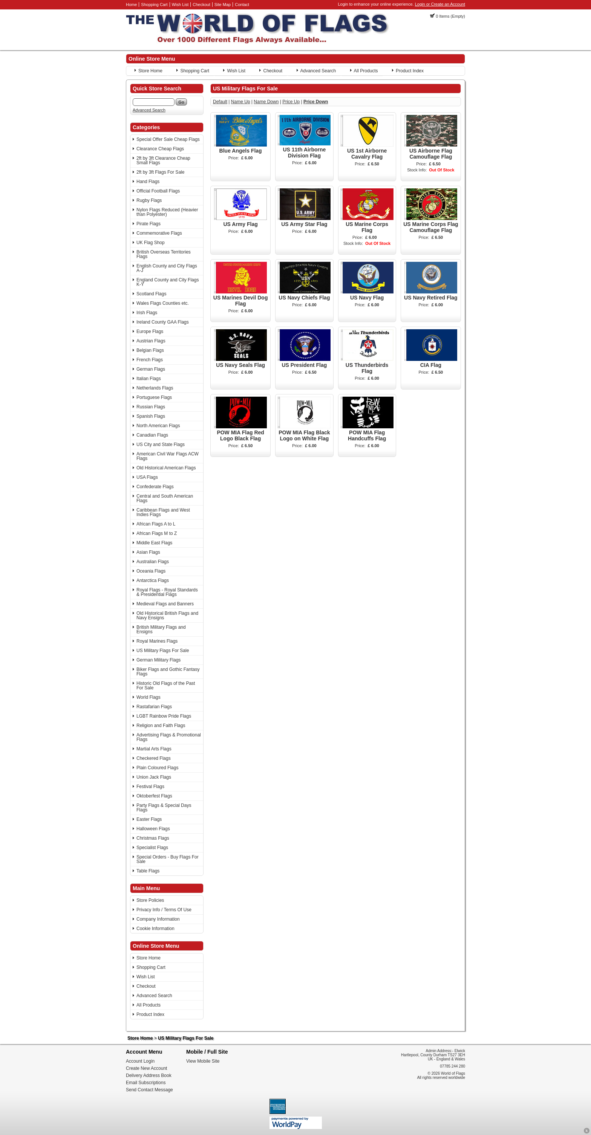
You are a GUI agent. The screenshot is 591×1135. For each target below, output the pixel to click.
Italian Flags (148, 378)
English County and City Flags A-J (166, 268)
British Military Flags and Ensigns (161, 629)
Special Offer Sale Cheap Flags (168, 139)
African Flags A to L (155, 524)
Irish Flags (146, 312)
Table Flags (147, 871)
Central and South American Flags (164, 498)
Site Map (222, 4)
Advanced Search (318, 70)
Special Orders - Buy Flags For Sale (167, 859)
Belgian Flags (150, 350)
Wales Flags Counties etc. (162, 303)
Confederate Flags (155, 486)
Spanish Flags (150, 416)
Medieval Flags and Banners (165, 603)
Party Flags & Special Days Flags (163, 808)
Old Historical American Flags (166, 467)
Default (220, 101)
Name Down (266, 101)
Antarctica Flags (152, 580)
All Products (366, 70)
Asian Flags (148, 552)
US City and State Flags (160, 444)
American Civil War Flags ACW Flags (167, 456)
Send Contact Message (149, 1089)
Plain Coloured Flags (157, 767)
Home (131, 4)
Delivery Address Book (148, 1075)
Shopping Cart (154, 4)
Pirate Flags (148, 223)
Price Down (315, 101)
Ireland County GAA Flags (162, 322)
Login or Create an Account (440, 4)
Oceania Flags (150, 571)
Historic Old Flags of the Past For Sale (165, 685)
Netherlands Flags (154, 388)
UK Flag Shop (150, 242)
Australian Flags (152, 561)
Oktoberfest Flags (154, 796)
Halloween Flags (153, 828)
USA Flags (147, 477)
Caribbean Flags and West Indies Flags (163, 512)
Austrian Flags (150, 341)
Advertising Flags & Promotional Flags (168, 737)
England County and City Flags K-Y (167, 282)
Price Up (291, 101)
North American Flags (158, 425)
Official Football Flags (158, 191)
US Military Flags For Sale (162, 650)
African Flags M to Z (156, 533)
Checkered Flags (153, 758)
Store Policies (150, 900)
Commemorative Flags (159, 233)
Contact (242, 4)
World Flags (148, 697)
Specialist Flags (152, 847)
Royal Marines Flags (157, 641)
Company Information (158, 919)
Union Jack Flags (153, 777)
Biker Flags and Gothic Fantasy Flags (167, 672)
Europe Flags (149, 331)
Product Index (410, 70)
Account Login (140, 1061)
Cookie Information (155, 928)
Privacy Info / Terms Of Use (163, 909)
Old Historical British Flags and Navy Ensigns (167, 615)
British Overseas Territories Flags (163, 254)
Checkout (201, 4)
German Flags (150, 369)
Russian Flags (150, 406)
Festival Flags (150, 786)
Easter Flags (149, 819)
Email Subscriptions (145, 1082)
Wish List (180, 4)
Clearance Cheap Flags (160, 148)
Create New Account (146, 1068)
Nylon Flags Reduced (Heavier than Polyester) (167, 212)
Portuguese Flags (154, 397)
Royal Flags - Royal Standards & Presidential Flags (167, 592)
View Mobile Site (203, 1061)
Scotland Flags (151, 293)
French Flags (149, 359)
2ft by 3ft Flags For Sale (160, 172)
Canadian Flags (152, 435)
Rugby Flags (149, 200)
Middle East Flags (154, 542)
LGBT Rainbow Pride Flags (163, 716)
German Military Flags (158, 660)
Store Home (150, 70)
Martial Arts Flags (153, 749)
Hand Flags (147, 181)
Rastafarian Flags (154, 706)
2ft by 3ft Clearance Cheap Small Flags (163, 160)
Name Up (240, 101)
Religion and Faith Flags (160, 725)
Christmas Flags (152, 838)
